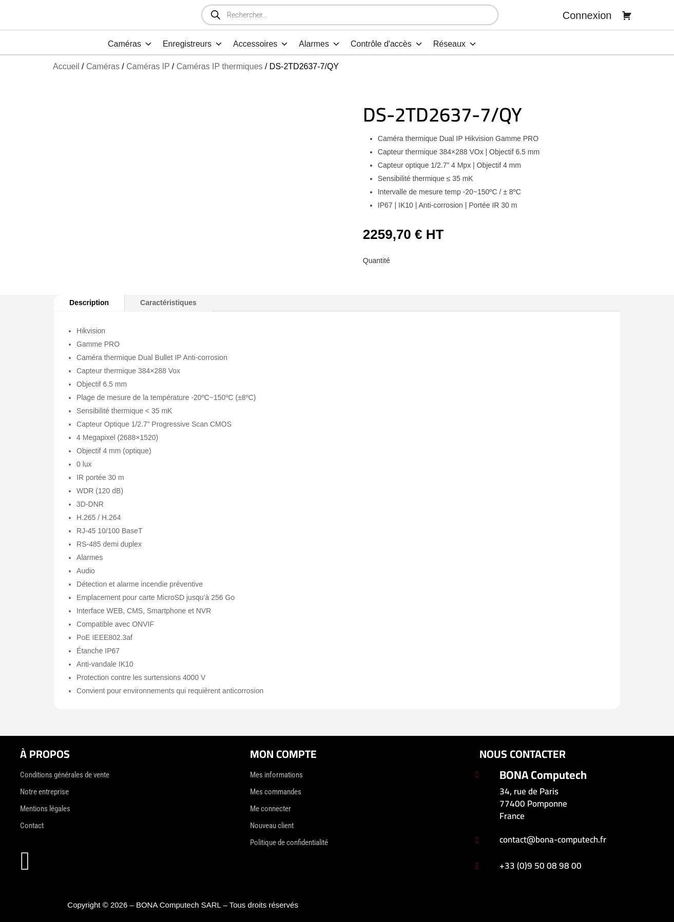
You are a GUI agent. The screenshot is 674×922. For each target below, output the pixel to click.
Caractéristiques (168, 302)
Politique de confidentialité (289, 842)
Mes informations (276, 774)
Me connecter (270, 808)
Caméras (130, 44)
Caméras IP (147, 66)
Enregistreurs (193, 44)
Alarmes (319, 44)
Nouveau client (272, 825)
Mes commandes (275, 791)
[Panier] (627, 15)
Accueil (66, 66)
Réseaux (455, 44)
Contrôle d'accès (387, 44)
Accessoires (260, 44)
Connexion (587, 15)
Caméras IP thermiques (220, 66)
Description (89, 302)
